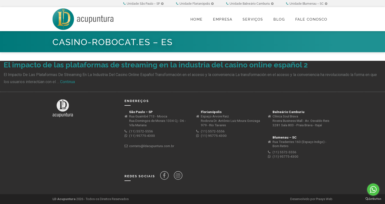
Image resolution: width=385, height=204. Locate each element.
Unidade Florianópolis (195, 3)
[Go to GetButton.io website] (373, 199)
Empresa (222, 19)
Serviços (253, 19)
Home (196, 19)
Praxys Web (324, 199)
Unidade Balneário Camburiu (250, 3)
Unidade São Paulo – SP (143, 3)
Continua (67, 81)
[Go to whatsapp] (373, 189)
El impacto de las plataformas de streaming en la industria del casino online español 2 (156, 65)
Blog (279, 19)
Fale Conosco (311, 19)
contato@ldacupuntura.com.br (151, 146)
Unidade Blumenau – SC (306, 3)
